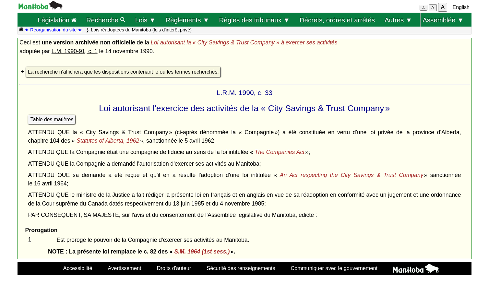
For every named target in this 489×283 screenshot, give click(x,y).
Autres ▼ (398, 20)
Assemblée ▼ (443, 20)
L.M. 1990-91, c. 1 (75, 51)
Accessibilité (77, 268)
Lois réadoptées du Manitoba (121, 29)
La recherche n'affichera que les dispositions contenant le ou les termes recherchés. (123, 72)
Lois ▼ (145, 20)
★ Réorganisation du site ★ (53, 29)
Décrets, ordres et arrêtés (337, 20)
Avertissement (124, 268)
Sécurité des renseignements (241, 268)
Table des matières (52, 119)
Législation (57, 20)
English (461, 7)
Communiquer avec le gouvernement (334, 268)
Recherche (105, 20)
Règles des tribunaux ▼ (254, 20)
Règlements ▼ (187, 20)
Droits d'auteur (174, 268)
